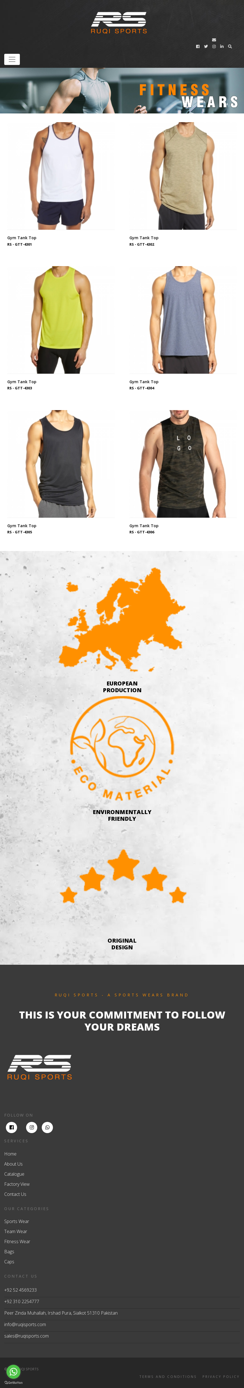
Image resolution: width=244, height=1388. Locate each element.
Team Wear (15, 1231)
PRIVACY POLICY (221, 1376)
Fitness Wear (17, 1241)
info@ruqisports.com (25, 1324)
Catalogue (14, 1174)
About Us (13, 1164)
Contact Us (15, 1194)
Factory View (17, 1184)
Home (10, 1154)
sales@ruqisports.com (26, 1336)
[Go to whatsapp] (13, 1372)
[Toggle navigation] (12, 59)
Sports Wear (16, 1221)
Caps (9, 1262)
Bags (9, 1251)
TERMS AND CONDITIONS (168, 1376)
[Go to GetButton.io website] (13, 1382)
